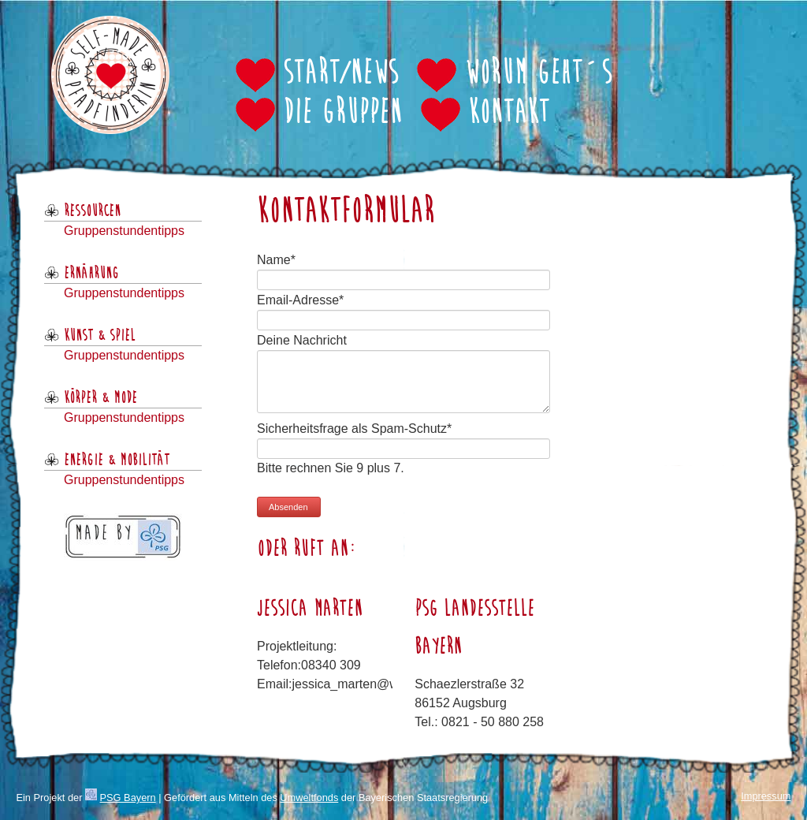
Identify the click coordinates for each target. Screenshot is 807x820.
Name (276, 259)
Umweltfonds (309, 797)
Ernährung (91, 273)
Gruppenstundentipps (124, 230)
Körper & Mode (100, 398)
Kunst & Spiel (100, 335)
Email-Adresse (300, 300)
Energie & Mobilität (116, 460)
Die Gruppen (342, 113)
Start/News (340, 74)
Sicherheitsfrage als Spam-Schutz (354, 428)
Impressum (765, 796)
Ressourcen (92, 211)
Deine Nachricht (302, 340)
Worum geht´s (538, 74)
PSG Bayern (128, 797)
